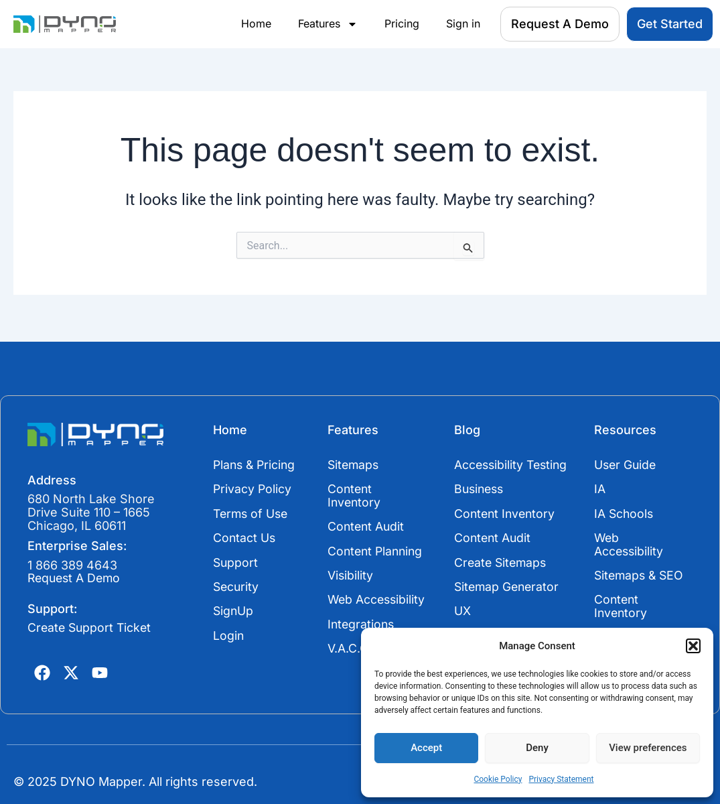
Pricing (401, 23)
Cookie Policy (498, 779)
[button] (693, 646)
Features (328, 24)
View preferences (648, 748)
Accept (426, 748)
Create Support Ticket (91, 624)
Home (256, 23)
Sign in (463, 23)
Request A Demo (76, 574)
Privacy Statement (560, 779)
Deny (537, 748)
